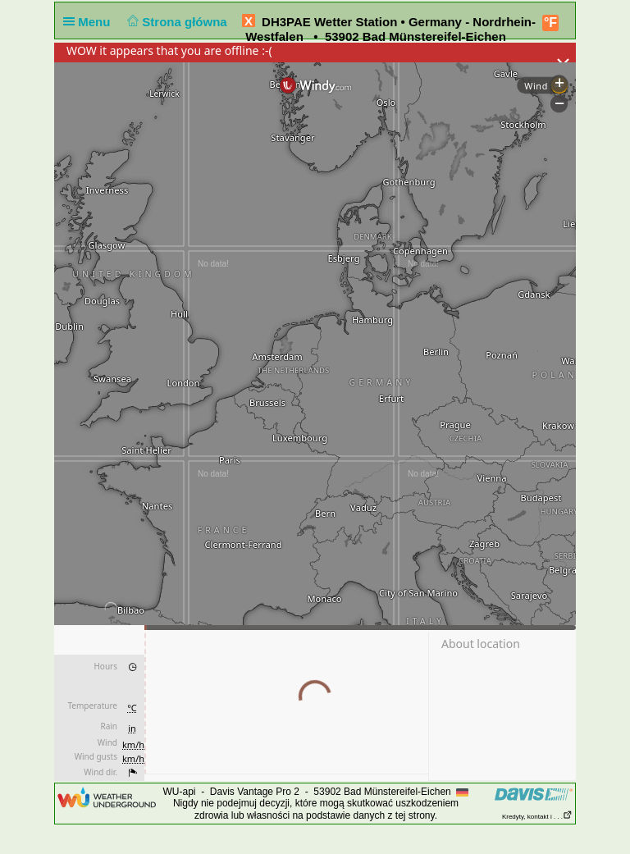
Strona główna (175, 22)
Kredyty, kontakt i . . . (537, 816)
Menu (90, 22)
